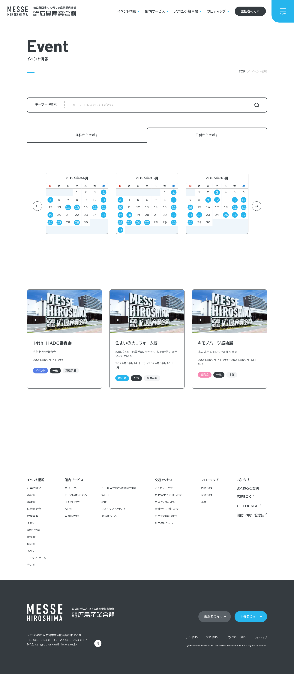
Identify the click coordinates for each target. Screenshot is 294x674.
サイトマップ (260, 637)
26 (50, 222)
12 (235, 200)
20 (244, 207)
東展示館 (206, 495)
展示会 (31, 544)
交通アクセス (164, 479)
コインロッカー (73, 502)
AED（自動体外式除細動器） (118, 488)
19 (50, 215)
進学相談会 (34, 488)
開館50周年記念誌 (250, 515)
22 (199, 215)
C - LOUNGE (247, 506)
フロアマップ (216, 11)
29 (77, 222)
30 (174, 222)
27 (59, 222)
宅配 (104, 502)
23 (174, 215)
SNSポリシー (213, 637)
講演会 (31, 502)
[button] (37, 206)
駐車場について (164, 523)
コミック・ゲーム (36, 558)
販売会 (31, 537)
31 (120, 230)
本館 (203, 502)
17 (95, 207)
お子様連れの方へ (76, 495)
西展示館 (206, 488)
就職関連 (32, 516)
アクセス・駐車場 (186, 11)
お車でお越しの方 (166, 516)
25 (104, 215)
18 (104, 207)
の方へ (213, 617)
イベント (32, 551)
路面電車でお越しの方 (168, 495)
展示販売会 (34, 509)
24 (120, 222)
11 (103, 200)
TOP (242, 71)
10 (120, 207)
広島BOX (244, 496)
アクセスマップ (164, 488)
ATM (68, 509)
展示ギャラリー (110, 516)
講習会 (31, 495)
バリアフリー (72, 488)
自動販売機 (72, 516)
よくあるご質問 (248, 488)
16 (174, 207)
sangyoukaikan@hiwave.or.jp (56, 644)
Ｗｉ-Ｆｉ (105, 495)
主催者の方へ (250, 11)
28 (34, 222)
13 (243, 200)
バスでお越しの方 (166, 502)
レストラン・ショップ (113, 509)
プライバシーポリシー (237, 637)
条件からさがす (87, 135)
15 (77, 207)
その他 (31, 565)
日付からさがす (207, 135)
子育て (31, 523)
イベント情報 (127, 11)
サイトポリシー (192, 637)
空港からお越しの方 (167, 509)
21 (33, 215)
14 (68, 207)
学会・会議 (33, 530)
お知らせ (243, 479)
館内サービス (155, 11)
